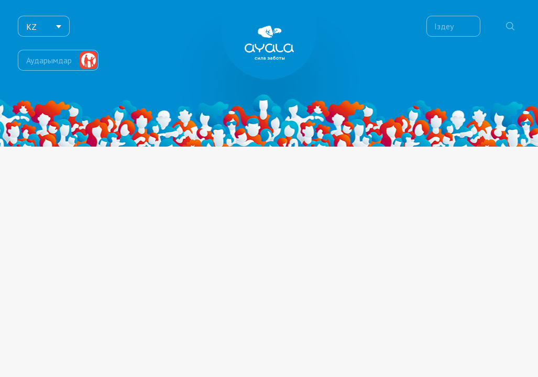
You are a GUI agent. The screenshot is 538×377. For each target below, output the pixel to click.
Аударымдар (49, 55)
